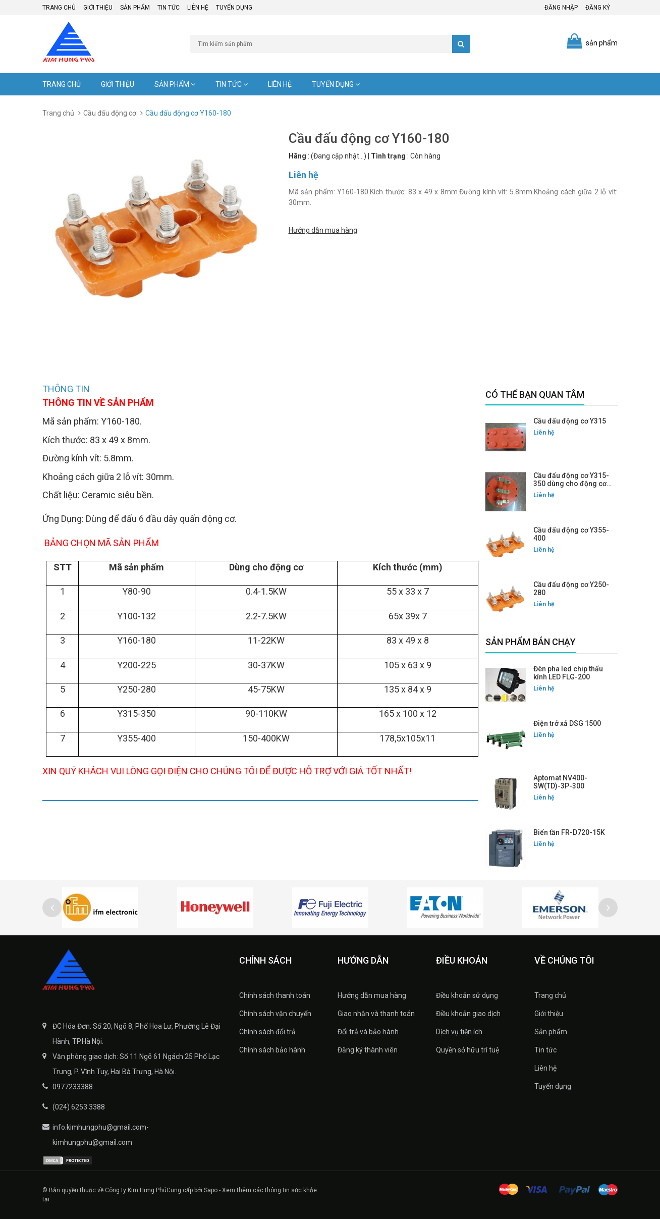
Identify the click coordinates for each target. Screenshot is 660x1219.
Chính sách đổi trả (267, 1032)
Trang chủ (59, 7)
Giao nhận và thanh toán (376, 1014)
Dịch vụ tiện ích (459, 1032)
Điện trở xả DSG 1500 (567, 723)
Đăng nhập (561, 7)
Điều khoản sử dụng (467, 995)
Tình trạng (388, 156)
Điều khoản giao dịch (468, 1014)
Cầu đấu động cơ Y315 (569, 421)
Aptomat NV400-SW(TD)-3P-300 (560, 782)
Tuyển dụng (234, 7)
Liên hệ (197, 7)
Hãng (297, 156)
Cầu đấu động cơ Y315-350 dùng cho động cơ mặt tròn (571, 483)
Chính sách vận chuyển (275, 1014)
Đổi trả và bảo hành (368, 1032)
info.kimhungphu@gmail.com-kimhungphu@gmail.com (100, 1134)
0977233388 (72, 1087)
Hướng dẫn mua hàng (323, 229)
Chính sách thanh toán (274, 995)
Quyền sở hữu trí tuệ (467, 1050)
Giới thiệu (98, 7)
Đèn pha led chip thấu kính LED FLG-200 (568, 673)
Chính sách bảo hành (272, 1050)
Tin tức (168, 7)
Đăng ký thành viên (368, 1050)
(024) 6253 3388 (78, 1107)
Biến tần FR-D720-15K (569, 832)
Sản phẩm (135, 7)
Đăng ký (597, 7)
